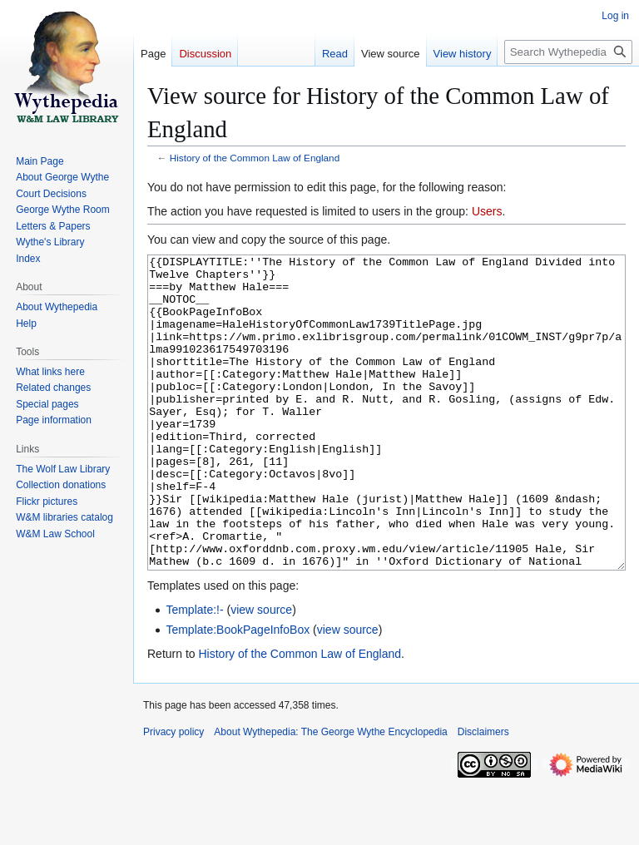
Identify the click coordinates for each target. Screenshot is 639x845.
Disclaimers (483, 794)
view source (261, 672)
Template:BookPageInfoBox (238, 692)
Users (487, 211)
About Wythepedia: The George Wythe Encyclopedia (330, 794)
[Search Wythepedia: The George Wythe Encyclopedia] (568, 52)
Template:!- (194, 672)
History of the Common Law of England (254, 157)
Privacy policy (173, 794)
